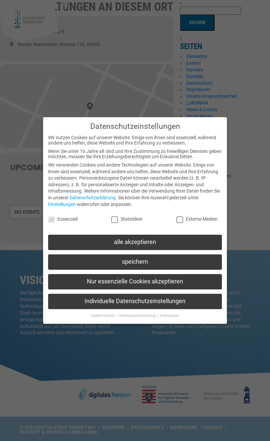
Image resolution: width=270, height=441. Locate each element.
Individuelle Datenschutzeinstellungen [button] (135, 298)
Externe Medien (197, 216)
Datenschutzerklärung (93, 195)
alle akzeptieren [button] (135, 239)
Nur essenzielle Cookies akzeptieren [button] (135, 278)
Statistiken (127, 216)
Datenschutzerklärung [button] (138, 313)
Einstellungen (62, 201)
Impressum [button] (169, 313)
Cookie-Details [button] (103, 313)
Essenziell (63, 216)
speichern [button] (135, 259)
